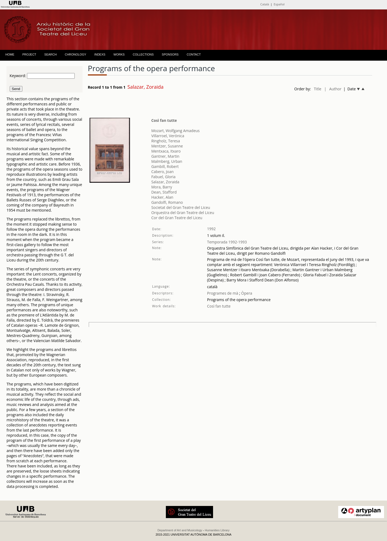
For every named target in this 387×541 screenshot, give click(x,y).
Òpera (246, 293)
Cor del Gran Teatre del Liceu (176, 217)
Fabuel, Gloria (163, 176)
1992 (211, 228)
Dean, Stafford (164, 192)
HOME (9, 54)
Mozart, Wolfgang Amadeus (175, 130)
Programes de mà (222, 293)
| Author (332, 88)
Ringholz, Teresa (165, 140)
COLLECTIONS (143, 54)
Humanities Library (217, 530)
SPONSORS (170, 54)
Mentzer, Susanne (167, 146)
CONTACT (194, 54)
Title (317, 88)
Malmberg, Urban (166, 161)
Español (279, 4)
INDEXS (99, 54)
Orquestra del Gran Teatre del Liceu (182, 212)
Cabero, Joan (162, 171)
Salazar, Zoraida (165, 181)
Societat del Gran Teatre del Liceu (180, 207)
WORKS (119, 54)
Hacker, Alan (162, 197)
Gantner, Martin (165, 156)
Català (264, 4)
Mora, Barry (161, 186)
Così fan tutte (164, 120)
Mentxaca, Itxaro (166, 151)
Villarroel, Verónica (167, 135)
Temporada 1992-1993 (227, 241)
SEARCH (50, 54)
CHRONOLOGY (75, 54)
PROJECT (29, 54)
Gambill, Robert (165, 166)
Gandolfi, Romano (167, 202)
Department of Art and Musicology (179, 530)
